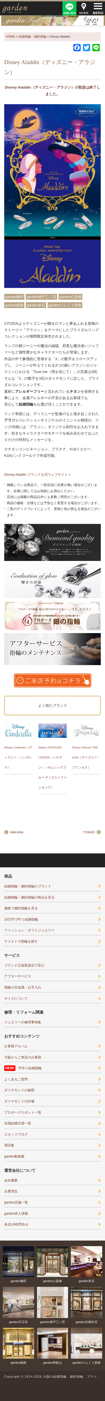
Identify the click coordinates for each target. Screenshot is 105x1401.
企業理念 (11, 1191)
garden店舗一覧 (16, 1202)
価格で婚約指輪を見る (21, 908)
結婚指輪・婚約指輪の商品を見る (29, 897)
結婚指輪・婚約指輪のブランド (27, 886)
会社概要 (11, 1180)
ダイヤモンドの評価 (19, 1101)
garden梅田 (14, 297)
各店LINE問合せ (16, 1224)
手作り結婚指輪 (30, 1068)
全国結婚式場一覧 (17, 1123)
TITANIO (89, 832)
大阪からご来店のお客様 (22, 1057)
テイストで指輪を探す (21, 941)
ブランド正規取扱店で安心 (24, 965)
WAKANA (16, 832)
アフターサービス (17, 976)
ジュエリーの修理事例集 (22, 1022)
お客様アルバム (16, 1046)
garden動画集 (14, 1156)
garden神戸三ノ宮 (41, 297)
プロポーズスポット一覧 (22, 1112)
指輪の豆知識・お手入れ (22, 987)
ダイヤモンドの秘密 (19, 1090)
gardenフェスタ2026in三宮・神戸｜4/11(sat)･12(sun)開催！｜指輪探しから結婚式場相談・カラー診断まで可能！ (52, 21)
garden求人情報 (16, 1213)
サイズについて (16, 998)
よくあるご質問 (16, 1079)
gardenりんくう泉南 (64, 305)
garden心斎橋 (70, 297)
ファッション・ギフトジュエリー (29, 930)
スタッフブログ (16, 1134)
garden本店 (36, 305)
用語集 (9, 1145)
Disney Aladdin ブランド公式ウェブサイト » (37, 475)
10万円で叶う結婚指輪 (21, 919)
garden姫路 (14, 305)
